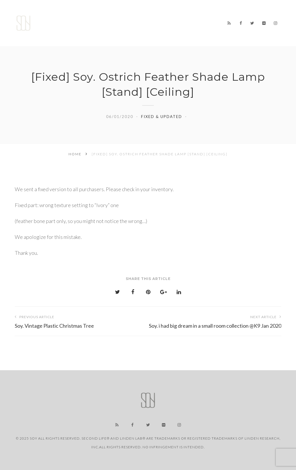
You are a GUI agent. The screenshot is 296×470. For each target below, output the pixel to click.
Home (99, 18)
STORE (169, 19)
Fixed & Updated (161, 116)
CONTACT (165, 33)
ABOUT (193, 20)
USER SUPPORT (129, 31)
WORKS (144, 18)
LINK (98, 30)
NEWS (121, 18)
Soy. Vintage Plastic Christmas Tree (81, 320)
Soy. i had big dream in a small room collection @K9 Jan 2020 (214, 320)
